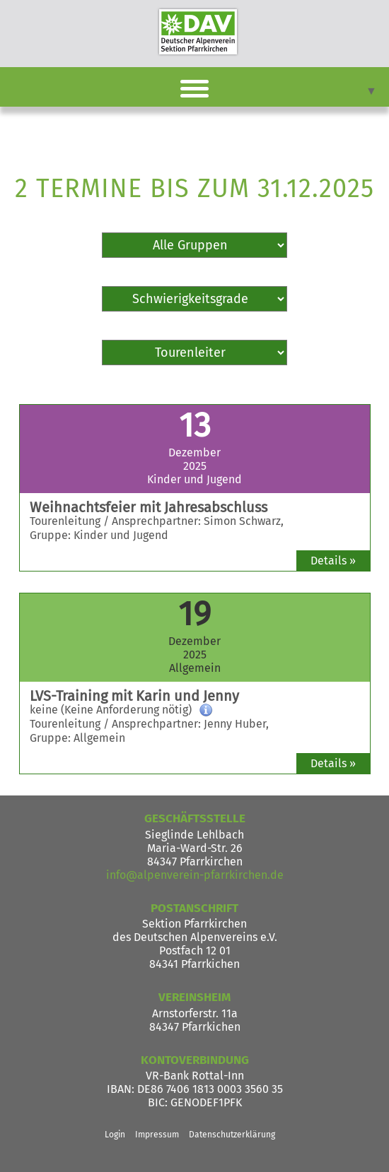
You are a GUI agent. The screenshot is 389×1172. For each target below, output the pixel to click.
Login (115, 1135)
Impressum (157, 1135)
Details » (333, 560)
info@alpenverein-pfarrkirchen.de (195, 875)
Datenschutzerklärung (232, 1135)
